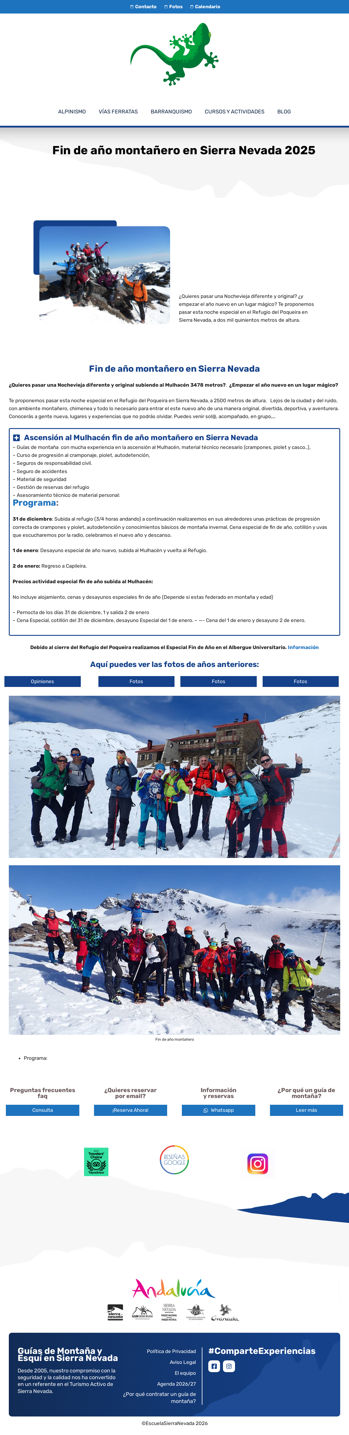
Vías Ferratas (118, 111)
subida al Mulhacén (140, 550)
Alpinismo (72, 111)
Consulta (42, 1110)
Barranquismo (171, 111)
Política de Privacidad (171, 1351)
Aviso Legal (183, 1362)
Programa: (35, 1058)
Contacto (143, 6)
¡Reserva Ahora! (130, 1110)
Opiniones (42, 681)
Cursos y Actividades (234, 111)
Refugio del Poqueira (143, 400)
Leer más (306, 1110)
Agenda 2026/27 (176, 1384)
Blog (284, 111)
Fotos (172, 6)
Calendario (204, 6)
